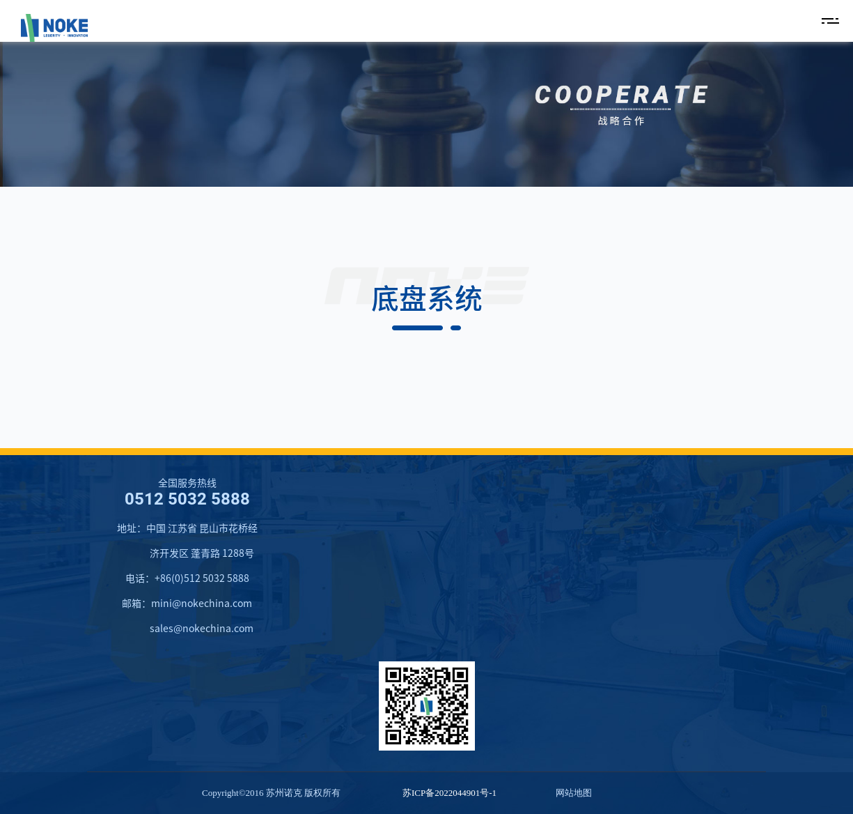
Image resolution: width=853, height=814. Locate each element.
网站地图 (574, 793)
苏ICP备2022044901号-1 (449, 793)
